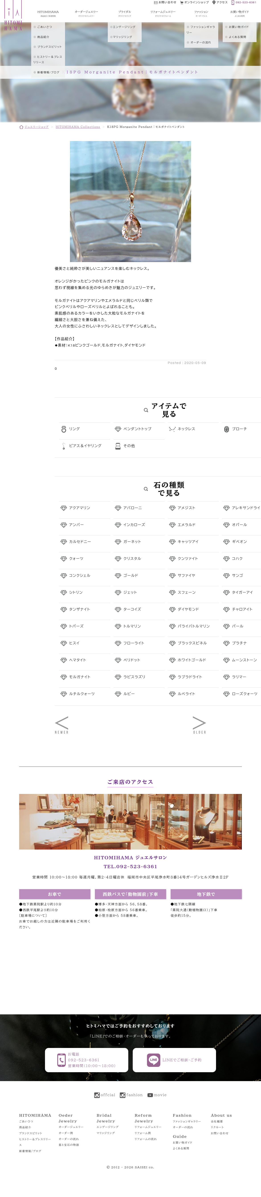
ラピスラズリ (135, 677)
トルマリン (132, 626)
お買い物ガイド (182, 1142)
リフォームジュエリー (148, 1127)
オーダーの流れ (69, 1139)
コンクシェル (80, 575)
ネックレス (187, 429)
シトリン (76, 592)
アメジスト (187, 508)
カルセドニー (80, 542)
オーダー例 (66, 1133)
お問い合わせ (220, 1133)
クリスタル (132, 559)
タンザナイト (79, 609)
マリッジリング (106, 1133)
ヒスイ (74, 643)
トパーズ (76, 626)
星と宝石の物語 (69, 1144)
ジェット (130, 592)
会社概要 (217, 1121)
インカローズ (134, 525)
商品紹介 (25, 1127)
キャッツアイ (188, 542)
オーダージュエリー (71, 1127)
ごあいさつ (26, 1121)
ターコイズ (132, 609)
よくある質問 (181, 1148)
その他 (129, 446)
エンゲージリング (108, 1127)
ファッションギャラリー (187, 1121)
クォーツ (76, 559)
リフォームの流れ (146, 1139)
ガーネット (132, 542)
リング (74, 429)
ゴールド (131, 575)
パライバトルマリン (194, 626)
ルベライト (187, 694)
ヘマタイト (77, 660)
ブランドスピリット (30, 1133)
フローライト (134, 643)
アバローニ (133, 508)
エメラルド (187, 525)
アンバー (76, 525)
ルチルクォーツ (82, 694)
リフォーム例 (143, 1133)
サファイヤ (187, 575)
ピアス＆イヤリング (85, 446)
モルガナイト (80, 677)
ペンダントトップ (138, 429)
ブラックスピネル (192, 643)
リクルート (217, 1127)
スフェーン (187, 592)
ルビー (129, 694)
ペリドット (132, 660)
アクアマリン (79, 508)
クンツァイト (188, 559)
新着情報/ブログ (30, 1151)
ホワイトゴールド (192, 660)
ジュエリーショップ (37, 126)
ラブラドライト (190, 677)
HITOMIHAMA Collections (78, 126)
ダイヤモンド (188, 609)
